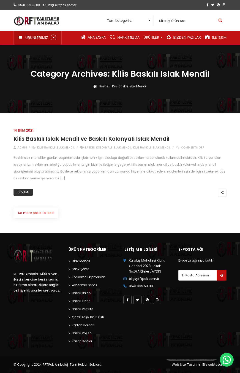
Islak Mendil (81, 261)
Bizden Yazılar (184, 37)
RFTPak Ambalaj (55, 364)
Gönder (221, 275)
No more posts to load (36, 213)
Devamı (23, 192)
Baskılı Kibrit (81, 301)
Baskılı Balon (81, 293)
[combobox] (127, 21)
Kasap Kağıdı (82, 341)
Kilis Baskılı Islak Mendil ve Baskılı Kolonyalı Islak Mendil (91, 139)
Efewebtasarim (214, 364)
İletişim (215, 37)
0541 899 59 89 (27, 5)
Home (104, 86)
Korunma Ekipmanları (89, 277)
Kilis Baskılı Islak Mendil (129, 86)
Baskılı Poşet (81, 333)
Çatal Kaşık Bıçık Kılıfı (88, 317)
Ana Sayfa (93, 37)
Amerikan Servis (84, 285)
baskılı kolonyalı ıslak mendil (108, 147)
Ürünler (151, 37)
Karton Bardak (83, 325)
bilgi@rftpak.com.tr (59, 5)
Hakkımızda (124, 37)
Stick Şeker (80, 269)
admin (20, 147)
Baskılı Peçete (82, 309)
